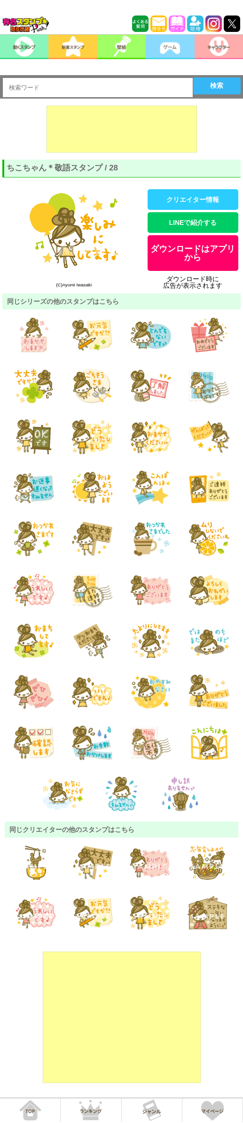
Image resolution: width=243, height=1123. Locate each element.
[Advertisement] (122, 129)
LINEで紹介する (193, 222)
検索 (216, 85)
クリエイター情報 (192, 199)
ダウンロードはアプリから (192, 253)
